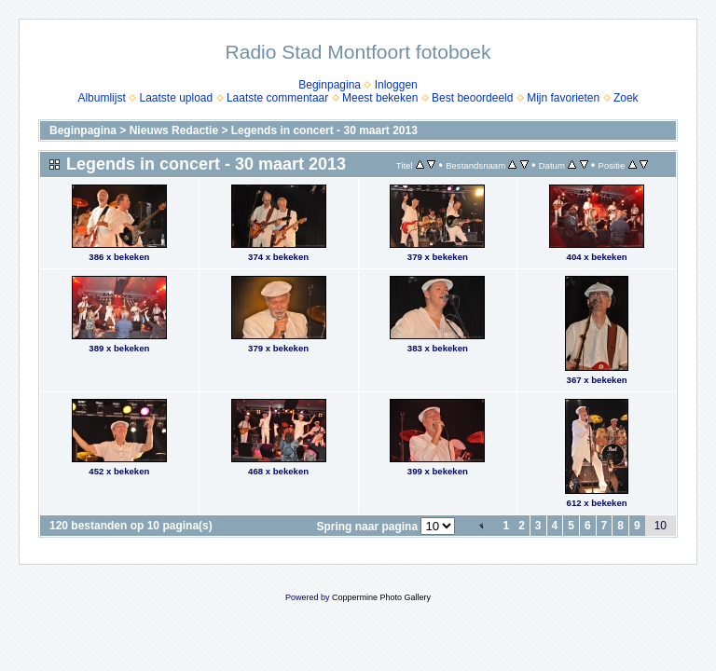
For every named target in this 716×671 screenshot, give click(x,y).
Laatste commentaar (277, 97)
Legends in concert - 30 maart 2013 (324, 130)
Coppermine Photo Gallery (381, 597)
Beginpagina (329, 84)
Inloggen (396, 84)
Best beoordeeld (472, 97)
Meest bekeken (380, 97)
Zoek (626, 97)
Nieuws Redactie (174, 130)
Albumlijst (101, 97)
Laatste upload (176, 97)
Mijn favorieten (563, 97)
